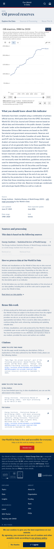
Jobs (29, 511)
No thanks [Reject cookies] (15, 545)
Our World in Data (27, 4)
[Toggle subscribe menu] (50, 3)
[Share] (45, 103)
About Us (31, 492)
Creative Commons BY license (38, 330)
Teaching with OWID (9, 521)
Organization (32, 496)
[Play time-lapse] (5, 97)
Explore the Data (8, 21)
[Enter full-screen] (49, 103)
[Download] (40, 103)
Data (3, 496)
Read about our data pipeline (13, 294)
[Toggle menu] (4, 3)
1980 (10, 97)
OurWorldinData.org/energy (10, 104)
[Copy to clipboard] (45, 361)
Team (30, 506)
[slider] (15, 97)
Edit (48, 42)
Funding (31, 501)
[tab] (5, 42)
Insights (4, 501)
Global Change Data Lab (34, 459)
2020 (48, 97)
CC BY (21, 104)
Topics (4, 492)
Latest (4, 511)
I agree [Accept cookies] (34, 545)
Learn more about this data (25, 102)
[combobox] (45, 3)
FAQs (20, 471)
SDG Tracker (6, 516)
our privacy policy (39, 538)
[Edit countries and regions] (48, 42)
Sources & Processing (28, 21)
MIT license (40, 466)
